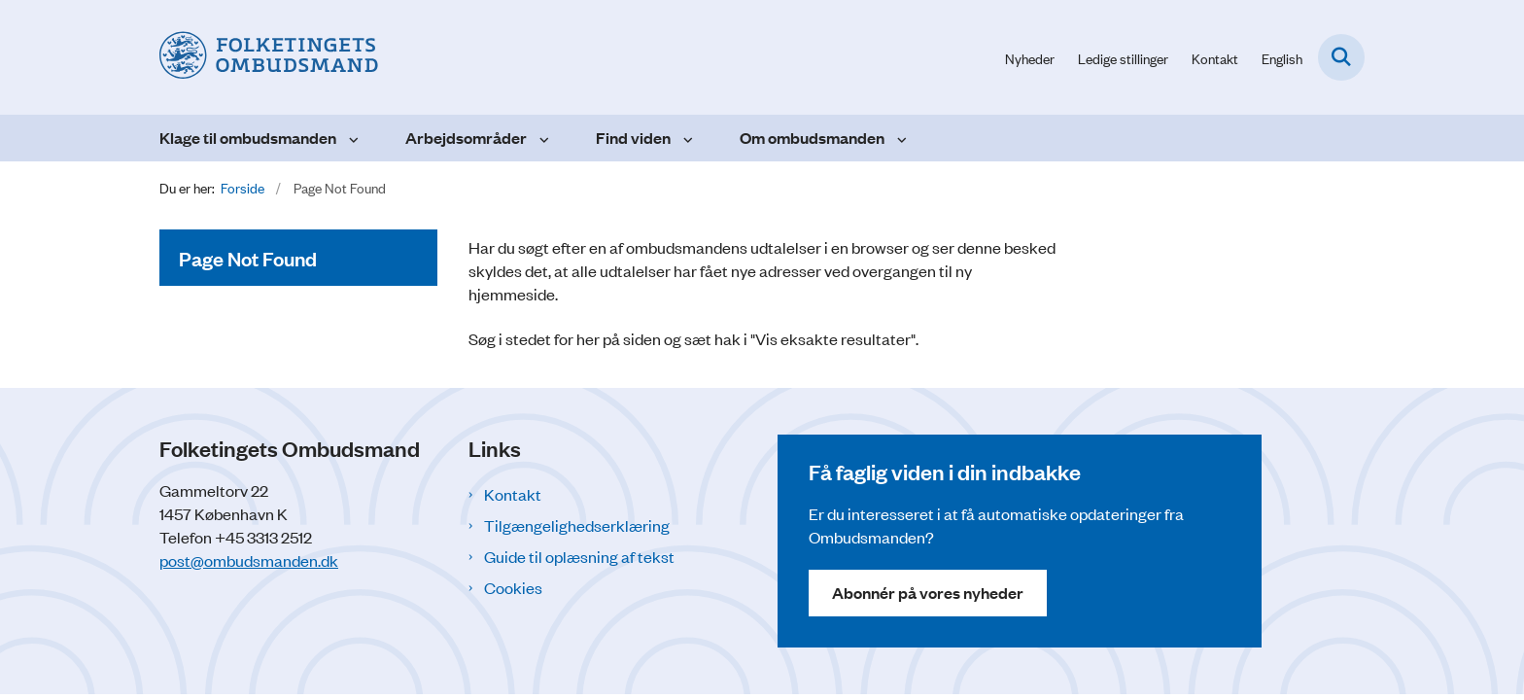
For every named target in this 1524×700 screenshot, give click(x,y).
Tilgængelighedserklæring (577, 525)
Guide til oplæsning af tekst (579, 556)
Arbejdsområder (466, 137)
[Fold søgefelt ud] (1341, 57)
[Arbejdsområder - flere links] (542, 138)
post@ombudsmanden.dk (248, 560)
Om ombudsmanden (812, 137)
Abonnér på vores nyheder (927, 592)
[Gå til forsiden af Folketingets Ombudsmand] (268, 57)
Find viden (633, 137)
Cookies (513, 587)
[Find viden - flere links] (685, 138)
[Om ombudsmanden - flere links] (899, 138)
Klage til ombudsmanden (247, 137)
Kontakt (512, 494)
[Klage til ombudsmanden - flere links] (351, 138)
